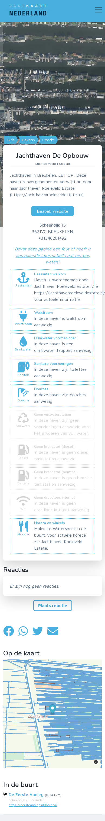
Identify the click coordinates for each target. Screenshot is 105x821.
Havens (28, 140)
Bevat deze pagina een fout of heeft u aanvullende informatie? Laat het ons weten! (52, 255)
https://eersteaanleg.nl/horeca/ (33, 805)
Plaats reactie (52, 605)
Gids (10, 140)
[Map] (52, 124)
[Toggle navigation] (98, 9)
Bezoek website (52, 211)
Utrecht (47, 140)
